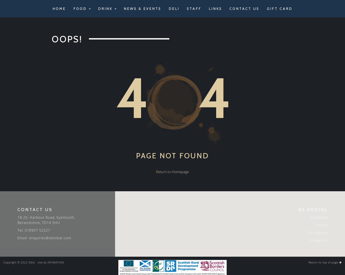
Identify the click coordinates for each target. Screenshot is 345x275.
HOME (59, 9)
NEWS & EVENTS (142, 9)
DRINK (107, 9)
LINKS (215, 9)
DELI (174, 9)
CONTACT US (244, 9)
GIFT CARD (279, 9)
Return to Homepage (172, 171)
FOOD (82, 9)
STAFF (194, 9)
